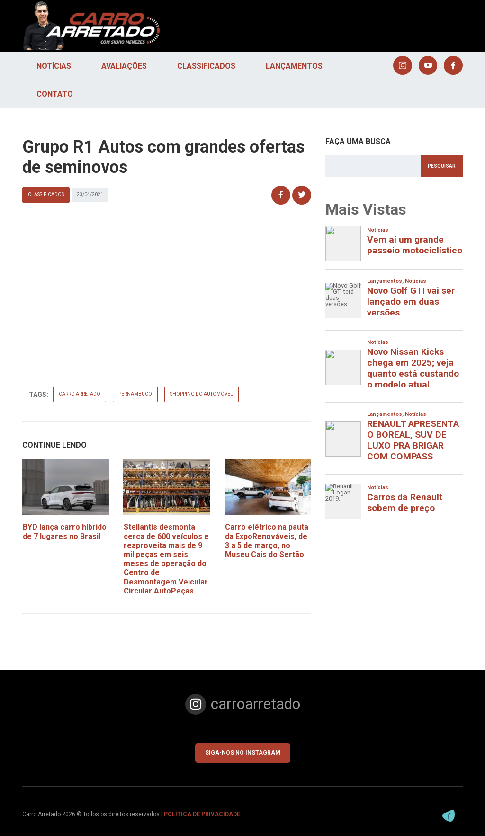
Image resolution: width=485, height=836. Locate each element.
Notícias (53, 66)
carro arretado (84, 393)
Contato (54, 94)
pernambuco (140, 393)
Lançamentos (294, 66)
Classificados (206, 66)
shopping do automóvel (206, 393)
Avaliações (124, 66)
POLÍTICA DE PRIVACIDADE (202, 814)
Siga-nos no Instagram (242, 752)
